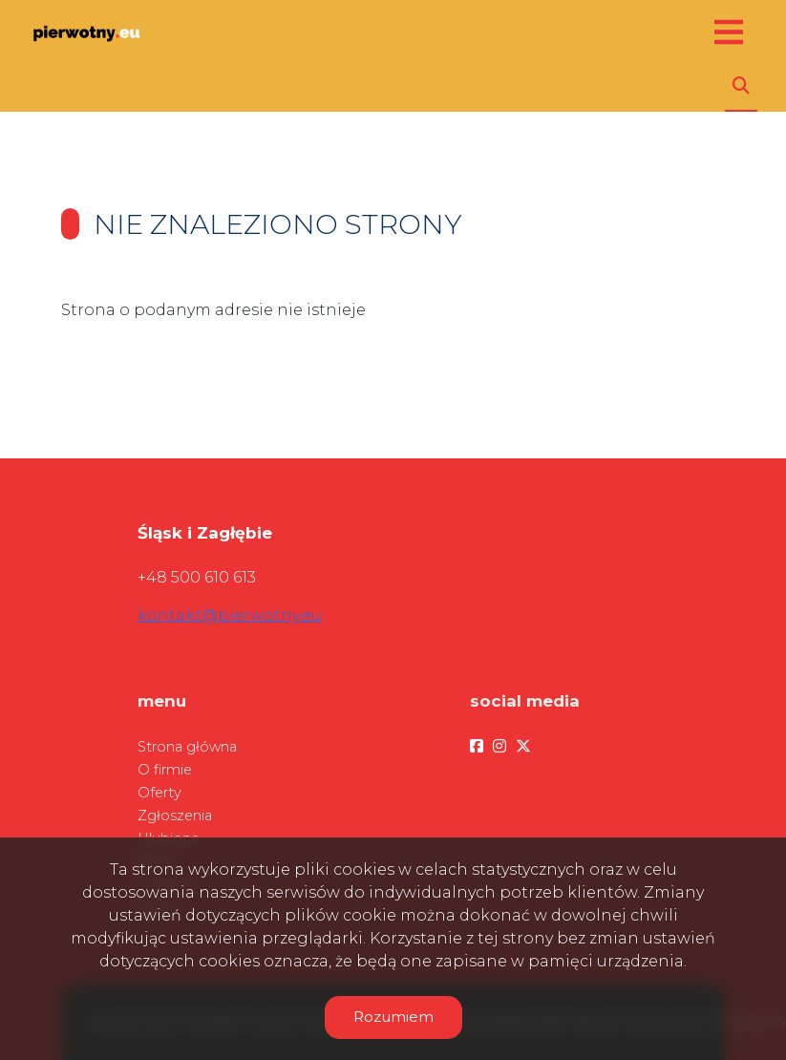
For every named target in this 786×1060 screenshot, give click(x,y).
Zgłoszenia (175, 815)
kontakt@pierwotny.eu (230, 615)
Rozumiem (393, 1016)
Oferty (159, 792)
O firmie (165, 769)
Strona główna (187, 746)
